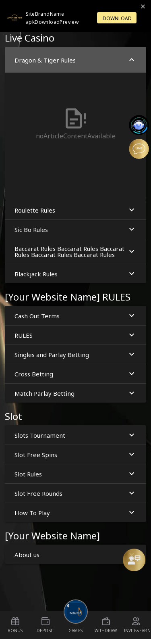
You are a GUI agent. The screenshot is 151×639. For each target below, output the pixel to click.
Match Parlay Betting (75, 393)
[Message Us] (134, 560)
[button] (75, 123)
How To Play (75, 512)
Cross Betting (75, 374)
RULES (75, 335)
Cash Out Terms (75, 316)
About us (75, 554)
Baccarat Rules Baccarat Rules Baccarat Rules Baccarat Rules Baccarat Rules (75, 251)
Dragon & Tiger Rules (75, 60)
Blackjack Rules (75, 274)
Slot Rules (75, 474)
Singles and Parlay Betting (75, 354)
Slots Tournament (75, 435)
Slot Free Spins (75, 454)
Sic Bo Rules (75, 229)
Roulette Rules (75, 210)
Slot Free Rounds (75, 493)
